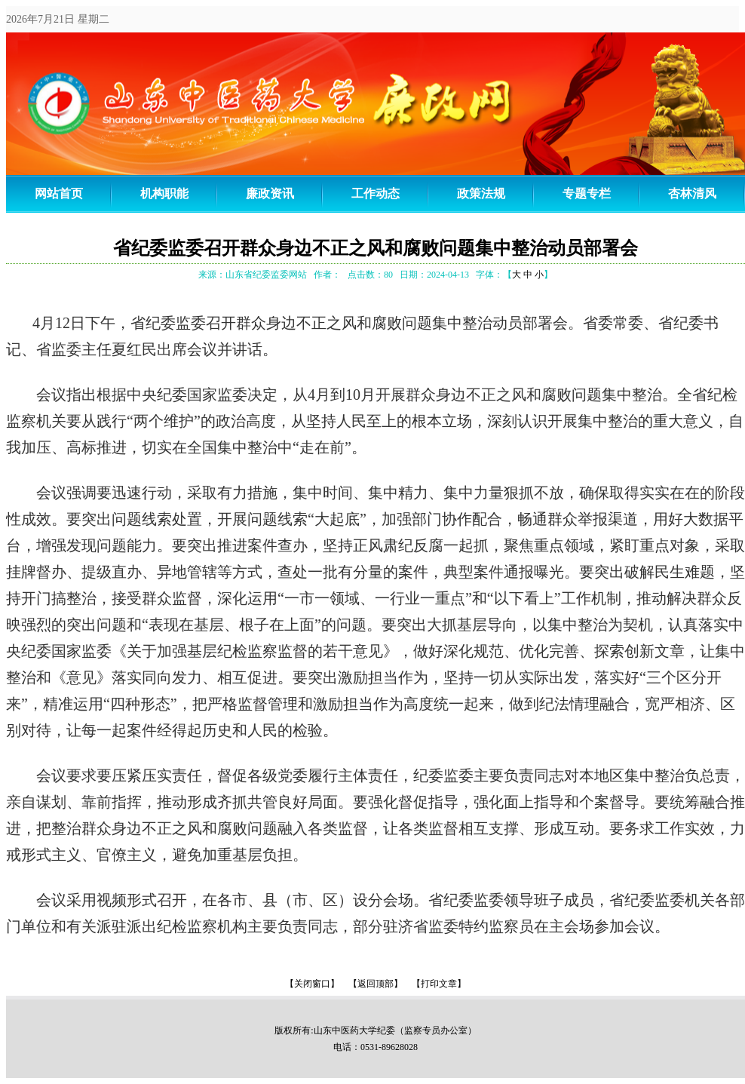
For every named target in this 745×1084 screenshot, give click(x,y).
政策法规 (481, 193)
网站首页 (59, 193)
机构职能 (164, 193)
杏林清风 (692, 193)
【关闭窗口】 (312, 983)
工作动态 (375, 193)
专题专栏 (587, 193)
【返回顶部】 (375, 983)
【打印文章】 (439, 983)
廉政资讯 (270, 193)
